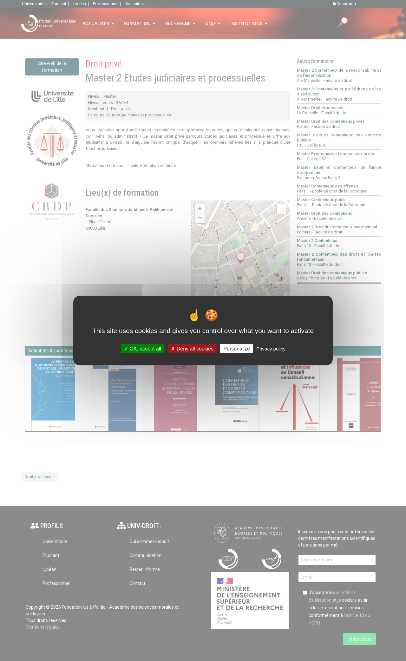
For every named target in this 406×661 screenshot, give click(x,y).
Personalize (236, 348)
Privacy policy (270, 348)
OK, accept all (142, 348)
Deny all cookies (192, 348)
